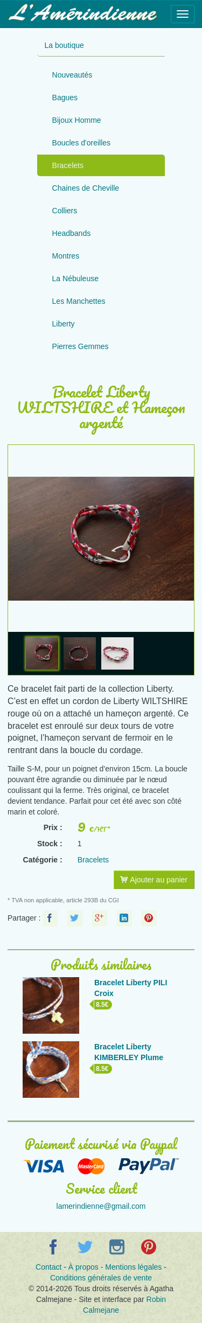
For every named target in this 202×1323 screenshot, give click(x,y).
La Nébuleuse (75, 278)
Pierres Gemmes (80, 346)
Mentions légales (133, 1267)
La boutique (64, 45)
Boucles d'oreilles (81, 142)
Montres (66, 256)
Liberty (63, 323)
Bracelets (67, 165)
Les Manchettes (79, 301)
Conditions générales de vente (101, 1277)
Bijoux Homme (76, 120)
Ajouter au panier (153, 879)
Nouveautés (72, 75)
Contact (48, 1267)
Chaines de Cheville (86, 188)
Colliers (65, 210)
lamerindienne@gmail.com (101, 1206)
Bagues (65, 97)
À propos (83, 1267)
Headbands (71, 233)
